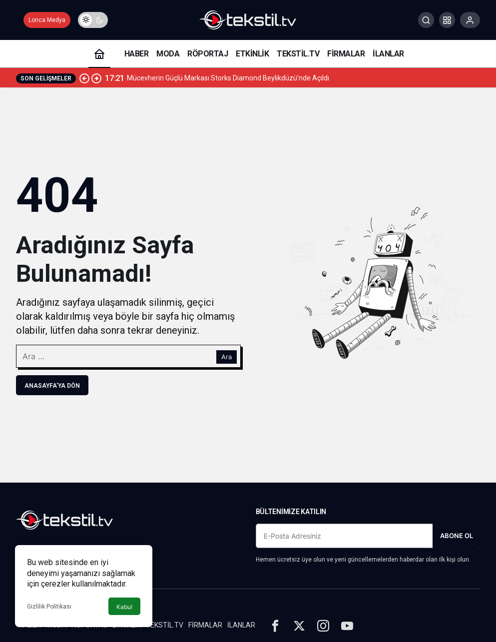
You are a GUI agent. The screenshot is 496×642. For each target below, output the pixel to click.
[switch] (93, 20)
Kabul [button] (124, 607)
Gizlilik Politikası (49, 606)
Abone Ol (456, 536)
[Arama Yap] (426, 20)
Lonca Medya (46, 19)
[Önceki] (84, 78)
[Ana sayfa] (99, 53)
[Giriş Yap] (470, 20)
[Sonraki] (96, 78)
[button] (447, 20)
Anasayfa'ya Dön (52, 385)
